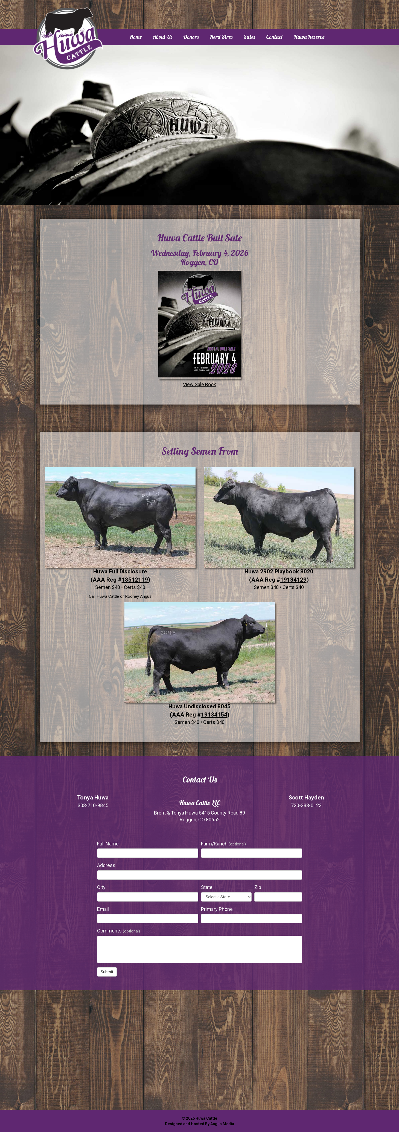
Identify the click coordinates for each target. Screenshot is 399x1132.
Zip (257, 887)
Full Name (108, 844)
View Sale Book (199, 328)
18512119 (135, 579)
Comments (118, 931)
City (101, 887)
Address (106, 865)
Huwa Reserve (309, 36)
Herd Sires (220, 36)
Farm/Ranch (223, 844)
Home (135, 36)
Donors (191, 36)
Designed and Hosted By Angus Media (199, 1124)
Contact (274, 36)
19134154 (214, 714)
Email (103, 909)
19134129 (293, 579)
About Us (162, 36)
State (206, 887)
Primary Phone (217, 909)
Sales (249, 36)
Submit (107, 972)
